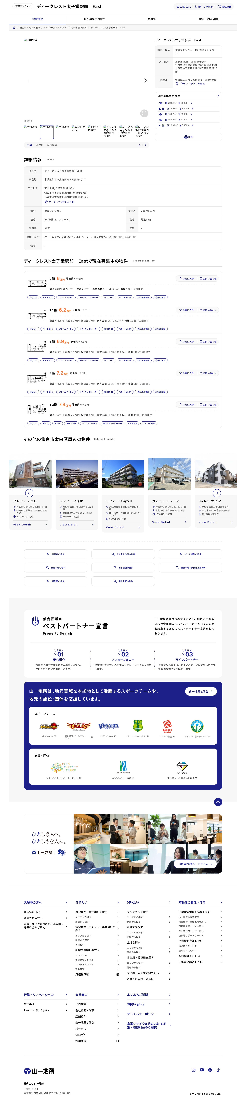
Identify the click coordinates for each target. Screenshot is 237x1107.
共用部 (152, 19)
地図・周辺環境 (208, 19)
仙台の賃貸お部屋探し (31, 27)
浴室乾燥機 (160, 297)
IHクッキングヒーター (88, 297)
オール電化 (48, 297)
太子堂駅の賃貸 (79, 27)
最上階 (46, 423)
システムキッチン (65, 297)
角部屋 (57, 423)
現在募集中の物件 (94, 19)
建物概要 (37, 19)
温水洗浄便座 (143, 297)
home (14, 27)
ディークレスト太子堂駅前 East (108, 27)
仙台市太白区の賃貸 (56, 27)
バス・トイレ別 (125, 297)
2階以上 (33, 297)
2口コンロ (108, 297)
